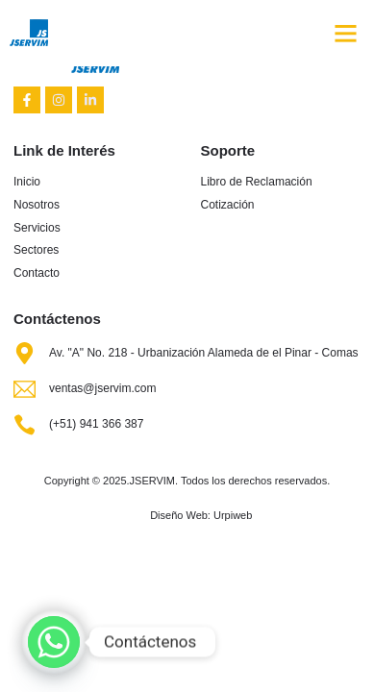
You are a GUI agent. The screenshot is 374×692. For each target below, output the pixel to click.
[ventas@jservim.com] (24, 389)
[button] (346, 32)
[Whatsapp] (54, 642)
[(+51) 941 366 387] (24, 424)
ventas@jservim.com (103, 388)
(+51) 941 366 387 (96, 424)
